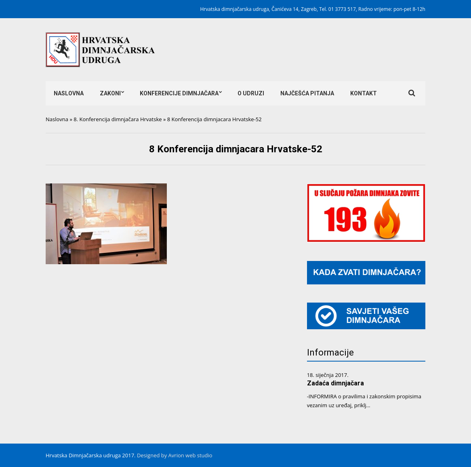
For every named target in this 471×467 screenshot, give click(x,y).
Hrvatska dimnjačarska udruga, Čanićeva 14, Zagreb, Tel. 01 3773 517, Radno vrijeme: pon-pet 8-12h (312, 9)
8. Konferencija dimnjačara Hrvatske (118, 119)
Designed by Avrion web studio (174, 455)
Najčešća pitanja (307, 93)
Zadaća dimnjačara (335, 383)
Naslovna (69, 93)
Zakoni (110, 93)
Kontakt (363, 93)
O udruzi (251, 93)
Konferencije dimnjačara (179, 93)
